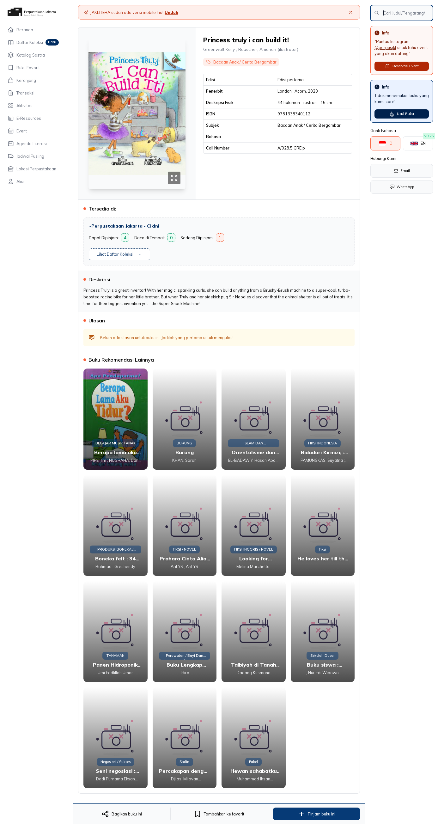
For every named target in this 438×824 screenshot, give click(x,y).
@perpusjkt (385, 47)
